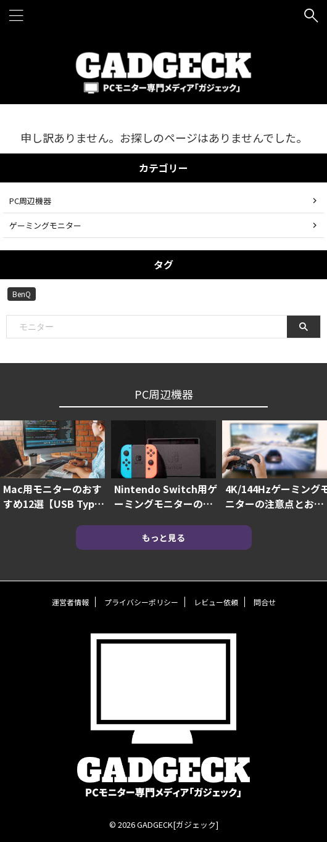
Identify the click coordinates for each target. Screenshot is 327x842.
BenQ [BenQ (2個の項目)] (21, 293)
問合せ (265, 602)
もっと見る (163, 537)
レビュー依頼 (216, 602)
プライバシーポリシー (141, 602)
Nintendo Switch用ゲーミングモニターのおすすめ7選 (165, 496)
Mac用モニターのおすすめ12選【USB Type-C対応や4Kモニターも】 (57, 496)
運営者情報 (70, 602)
